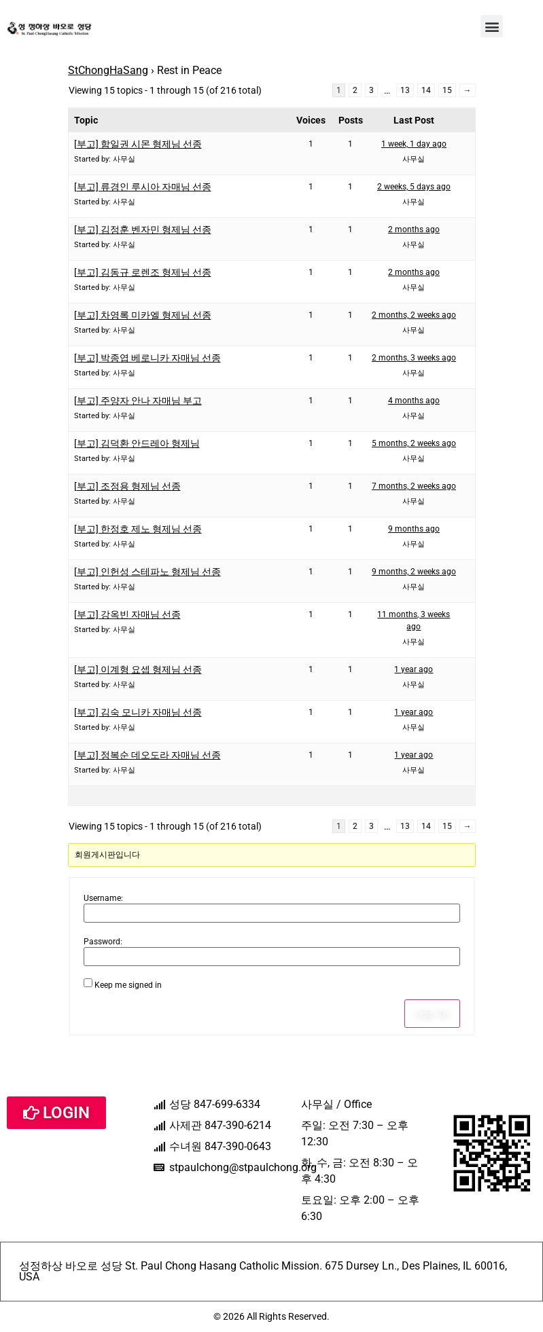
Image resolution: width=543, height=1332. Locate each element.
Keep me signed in (128, 985)
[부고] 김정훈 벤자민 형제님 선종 (142, 229)
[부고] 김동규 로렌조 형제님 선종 (142, 272)
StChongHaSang (108, 70)
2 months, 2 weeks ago (414, 315)
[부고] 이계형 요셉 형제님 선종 (138, 669)
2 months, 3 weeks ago (414, 358)
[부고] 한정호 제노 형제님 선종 (138, 528)
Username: (103, 898)
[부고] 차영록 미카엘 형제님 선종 (142, 315)
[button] (491, 26)
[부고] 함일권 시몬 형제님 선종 (138, 143)
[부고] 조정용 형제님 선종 (127, 486)
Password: (103, 942)
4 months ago (414, 400)
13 (405, 90)
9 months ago (414, 529)
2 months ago (414, 229)
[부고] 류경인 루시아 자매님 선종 (142, 186)
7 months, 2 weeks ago (414, 486)
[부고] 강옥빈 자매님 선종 (127, 614)
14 (426, 90)
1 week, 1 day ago (413, 144)
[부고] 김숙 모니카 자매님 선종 (138, 712)
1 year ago (413, 669)
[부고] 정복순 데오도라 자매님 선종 (147, 755)
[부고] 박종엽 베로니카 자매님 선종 (147, 357)
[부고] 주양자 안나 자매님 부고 (138, 400)
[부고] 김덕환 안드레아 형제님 (137, 443)
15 (447, 90)
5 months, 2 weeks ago (414, 443)
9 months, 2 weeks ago (414, 571)
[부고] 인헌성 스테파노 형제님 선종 (147, 571)
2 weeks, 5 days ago (414, 186)
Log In (432, 1013)
